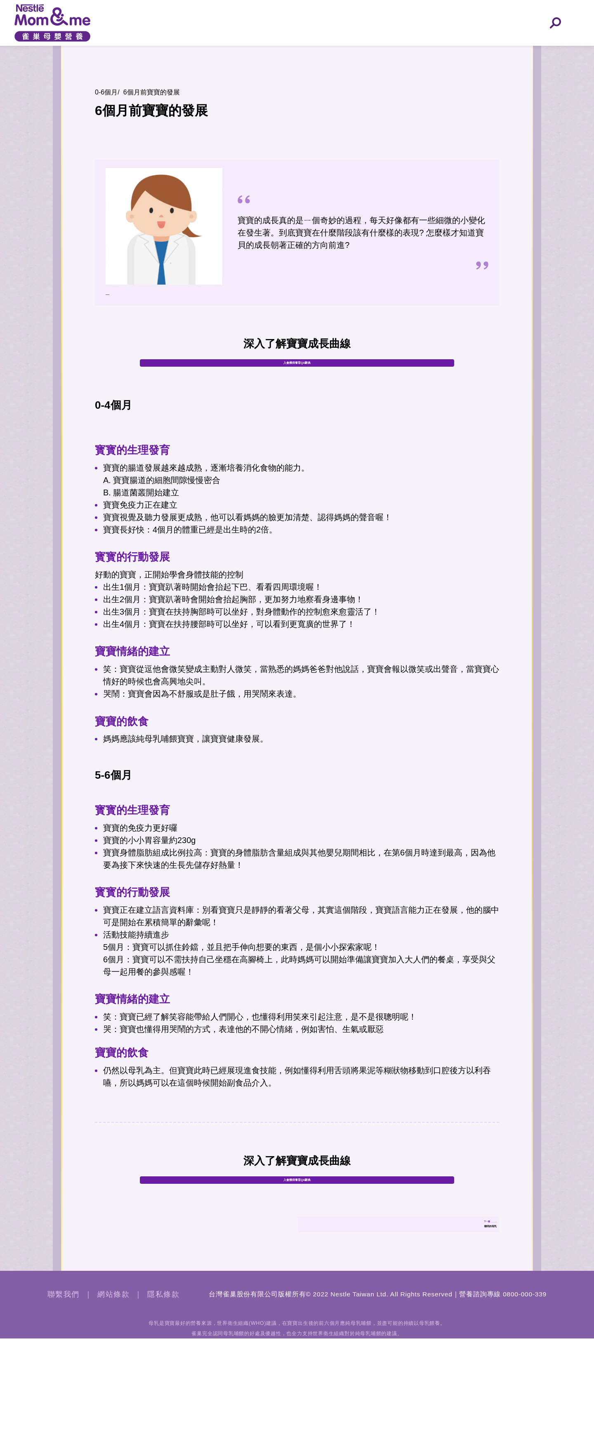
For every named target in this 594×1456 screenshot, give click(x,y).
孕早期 (121, 48)
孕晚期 (261, 48)
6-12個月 (402, 48)
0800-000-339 (525, 1411)
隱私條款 (163, 1412)
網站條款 (113, 1412)
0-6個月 (332, 48)
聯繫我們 (63, 1412)
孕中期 (191, 48)
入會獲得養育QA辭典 (297, 390)
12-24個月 (472, 48)
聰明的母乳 (469, 1323)
